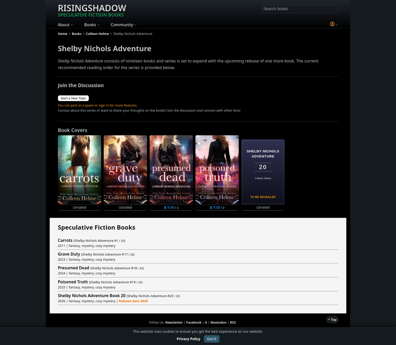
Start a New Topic (73, 98)
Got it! (211, 339)
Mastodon (218, 322)
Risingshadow (92, 10)
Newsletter (174, 322)
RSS (233, 322)
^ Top (332, 319)
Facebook (194, 322)
